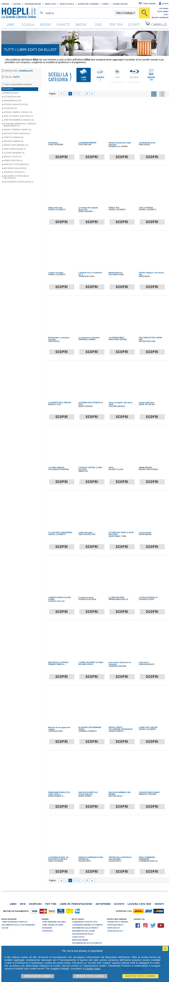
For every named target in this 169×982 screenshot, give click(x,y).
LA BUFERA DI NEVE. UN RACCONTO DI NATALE (58, 858)
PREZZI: (11, 77)
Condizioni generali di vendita (87, 925)
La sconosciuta (145, 532)
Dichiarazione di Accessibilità (87, 943)
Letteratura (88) (12, 97)
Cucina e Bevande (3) (14, 153)
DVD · (23, 903)
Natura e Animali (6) (13, 141)
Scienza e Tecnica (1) (14, 172)
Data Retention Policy (83, 934)
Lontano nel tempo (55, 273)
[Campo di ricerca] (80, 13)
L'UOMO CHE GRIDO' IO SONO (90, 662)
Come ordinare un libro (54, 922)
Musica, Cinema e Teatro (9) (17, 130)
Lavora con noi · (140, 903)
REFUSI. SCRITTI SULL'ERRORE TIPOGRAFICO (121, 728)
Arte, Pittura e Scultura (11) (18, 116)
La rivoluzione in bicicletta (88, 338)
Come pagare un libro (52, 925)
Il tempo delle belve (146, 403)
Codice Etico (78, 937)
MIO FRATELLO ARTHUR (58, 662)
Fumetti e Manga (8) (13, 137)
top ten (116, 24)
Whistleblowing (80, 940)
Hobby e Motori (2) (13, 160)
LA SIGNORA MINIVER (87, 143)
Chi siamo (163, 8)
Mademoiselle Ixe (115, 273)
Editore (17, 4)
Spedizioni (47, 928)
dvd (98, 24)
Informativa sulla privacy (85, 928)
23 (87, 93)
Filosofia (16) (10, 108)
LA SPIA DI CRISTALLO (148, 597)
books (45, 24)
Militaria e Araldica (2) (15, 168)
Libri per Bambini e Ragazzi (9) (19, 120)
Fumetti (63, 24)
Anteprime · (104, 903)
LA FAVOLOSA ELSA (147, 143)
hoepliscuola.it (115, 931)
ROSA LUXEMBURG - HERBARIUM (147, 858)
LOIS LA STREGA (146, 208)
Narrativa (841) (11, 93)
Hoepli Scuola (67, 4)
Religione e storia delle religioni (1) (16, 177)
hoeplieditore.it (115, 925)
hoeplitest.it (113, 928)
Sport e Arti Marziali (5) (16, 145)
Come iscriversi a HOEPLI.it (15, 922)
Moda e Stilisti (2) (12, 157)
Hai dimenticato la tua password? (18, 925)
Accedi (165, 4)
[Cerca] (144, 12)
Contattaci (47, 931)
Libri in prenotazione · (77, 903)
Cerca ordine (149, 4)
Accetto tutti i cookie (140, 976)
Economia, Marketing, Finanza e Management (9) (20, 125)
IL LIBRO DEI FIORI (116, 597)
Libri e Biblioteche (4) (14, 149)
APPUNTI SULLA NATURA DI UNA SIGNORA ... (120, 858)
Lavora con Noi (120, 4)
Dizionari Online (33, 4)
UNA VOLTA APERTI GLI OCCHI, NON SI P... (88, 793)
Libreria (5, 4)
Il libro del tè (144, 662)
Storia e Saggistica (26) (16, 104)
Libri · (14, 903)
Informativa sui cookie (83, 931)
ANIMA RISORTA (145, 468)
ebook (81, 24)
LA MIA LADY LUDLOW (148, 727)
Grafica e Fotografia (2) (16, 164)
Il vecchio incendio (85, 597)
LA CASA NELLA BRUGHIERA (60, 532)
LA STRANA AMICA (116, 338)
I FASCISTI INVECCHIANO (149, 792)
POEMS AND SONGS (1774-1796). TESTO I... (59, 793)
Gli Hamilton (53, 143)
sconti (134, 24)
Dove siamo (162, 11)
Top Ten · (51, 903)
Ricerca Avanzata (160, 17)
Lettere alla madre (85, 532)
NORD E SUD (114, 208)
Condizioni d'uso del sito (84, 922)
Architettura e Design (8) (17, 133)
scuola (28, 24)
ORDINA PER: (18, 70)
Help (166, 14)
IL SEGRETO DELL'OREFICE (59, 403)
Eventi (106, 4)
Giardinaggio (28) (12, 101)
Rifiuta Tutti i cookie (90, 976)
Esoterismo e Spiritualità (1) (18, 182)
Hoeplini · (36, 903)
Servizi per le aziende (88, 4)
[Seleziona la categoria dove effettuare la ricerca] (125, 12)
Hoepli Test (50, 4)
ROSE (111, 468)
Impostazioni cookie (37, 976)
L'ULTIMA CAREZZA (56, 468)
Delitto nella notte (55, 208)
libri (10, 24)
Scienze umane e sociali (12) (18, 112)
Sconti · (120, 903)
